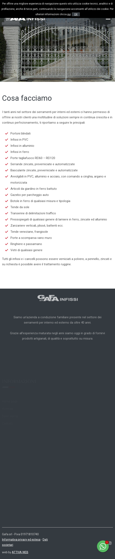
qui (69, 14)
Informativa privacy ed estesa (21, 539)
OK (75, 14)
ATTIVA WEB (20, 552)
